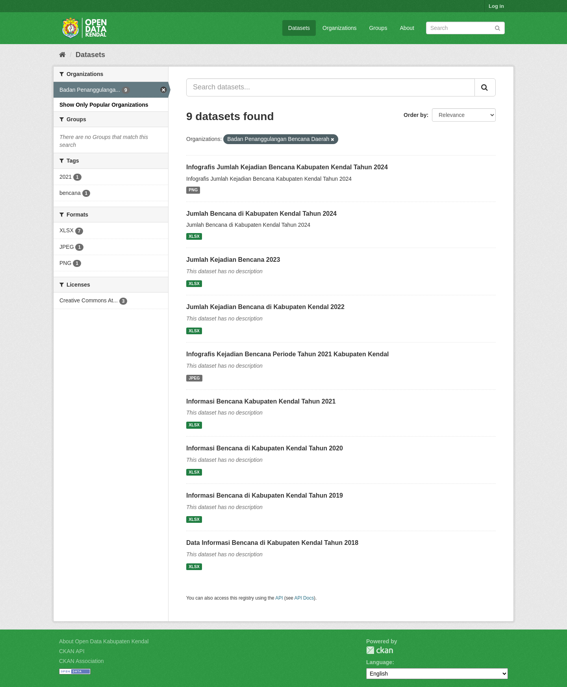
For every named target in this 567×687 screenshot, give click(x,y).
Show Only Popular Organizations (103, 105)
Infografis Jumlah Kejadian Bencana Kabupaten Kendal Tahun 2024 (287, 167)
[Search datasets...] (330, 87)
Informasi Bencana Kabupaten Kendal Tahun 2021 (260, 401)
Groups (378, 28)
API (279, 598)
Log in (496, 6)
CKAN (379, 650)
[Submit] (497, 27)
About (407, 28)
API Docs (304, 598)
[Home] (62, 55)
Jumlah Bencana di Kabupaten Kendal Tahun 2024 (261, 213)
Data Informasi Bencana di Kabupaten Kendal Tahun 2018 (272, 542)
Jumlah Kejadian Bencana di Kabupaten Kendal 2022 (265, 307)
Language (379, 662)
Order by (415, 115)
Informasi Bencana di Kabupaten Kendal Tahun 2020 (264, 448)
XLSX (194, 236)
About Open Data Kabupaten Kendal (103, 641)
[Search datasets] (465, 28)
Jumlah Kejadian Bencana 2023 (233, 259)
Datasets (299, 28)
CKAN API (72, 651)
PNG (193, 190)
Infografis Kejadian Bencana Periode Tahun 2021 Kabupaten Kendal (287, 354)
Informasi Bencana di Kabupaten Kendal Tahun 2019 (264, 495)
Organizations (339, 28)
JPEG (194, 378)
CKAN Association (81, 661)
